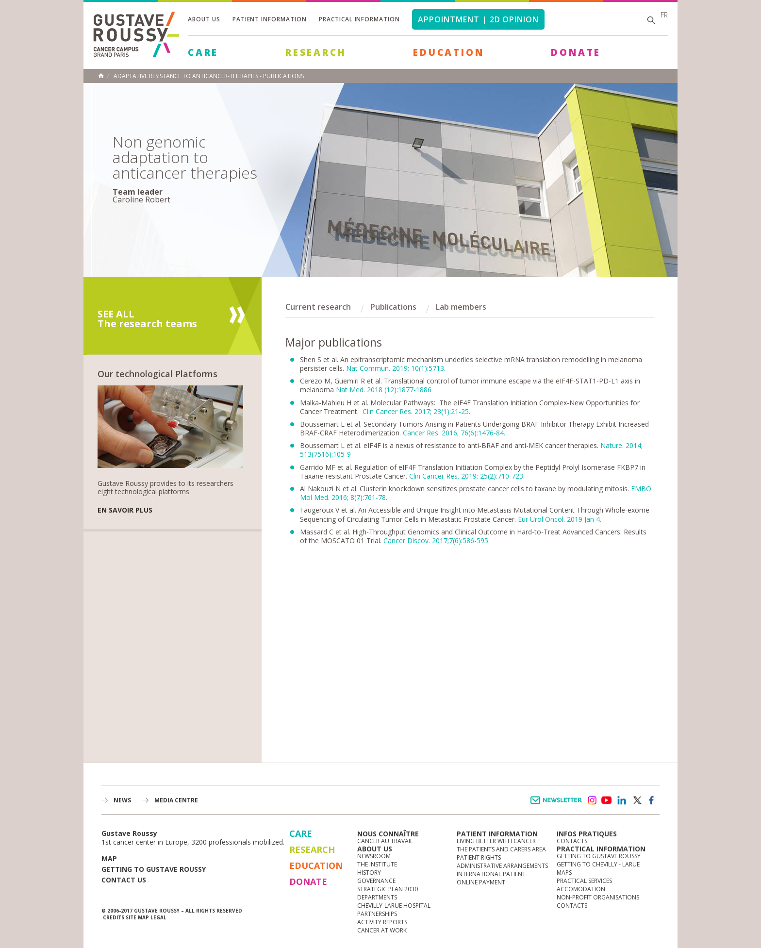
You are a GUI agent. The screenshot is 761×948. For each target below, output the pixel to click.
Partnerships (377, 914)
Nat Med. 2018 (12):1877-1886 (383, 389)
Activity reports (382, 922)
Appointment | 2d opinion (478, 19)
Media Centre (176, 800)
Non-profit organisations (598, 897)
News (122, 800)
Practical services (584, 881)
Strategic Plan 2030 (387, 889)
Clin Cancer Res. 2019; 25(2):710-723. (467, 476)
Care (203, 52)
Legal (158, 917)
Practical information (359, 19)
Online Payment (481, 882)
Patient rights (479, 857)
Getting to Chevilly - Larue (598, 864)
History (369, 872)
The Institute (377, 864)
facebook (651, 800)
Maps (564, 872)
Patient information (269, 19)
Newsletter (558, 805)
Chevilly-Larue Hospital (393, 905)
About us (204, 19)
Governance (376, 881)
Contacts (572, 841)
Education (448, 52)
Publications (393, 306)
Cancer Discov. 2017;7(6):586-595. (436, 540)
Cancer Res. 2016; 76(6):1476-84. (454, 432)
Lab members (461, 306)
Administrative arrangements (502, 866)
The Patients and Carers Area (501, 849)
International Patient (491, 874)
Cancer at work (382, 930)
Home (101, 76)
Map (109, 858)
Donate (576, 52)
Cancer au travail (385, 841)
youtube (606, 800)
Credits (113, 917)
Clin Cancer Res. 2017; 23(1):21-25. (416, 411)
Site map (137, 917)
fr (664, 14)
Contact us (123, 879)
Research (315, 52)
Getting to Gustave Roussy (153, 869)
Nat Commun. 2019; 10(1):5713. (396, 368)
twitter (636, 800)
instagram (591, 800)
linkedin (621, 800)
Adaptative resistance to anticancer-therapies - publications (209, 76)
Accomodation (581, 889)
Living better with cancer (496, 841)
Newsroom (374, 856)
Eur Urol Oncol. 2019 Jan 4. (559, 519)
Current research (318, 306)
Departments (377, 897)
